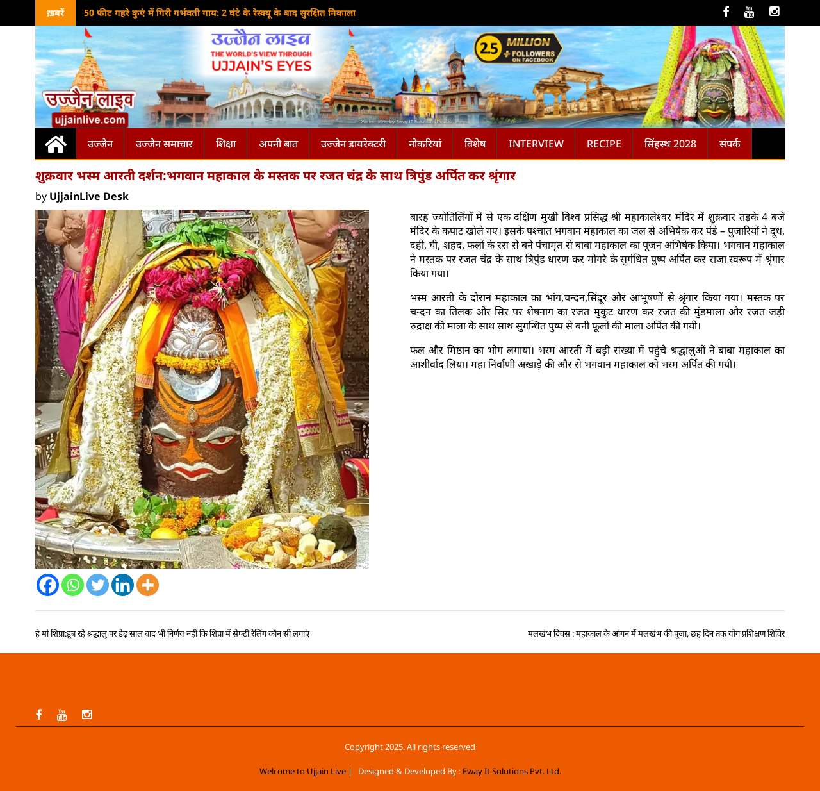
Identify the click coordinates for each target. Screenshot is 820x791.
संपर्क (730, 144)
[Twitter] (97, 585)
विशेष (475, 144)
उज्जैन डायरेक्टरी (353, 144)
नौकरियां (425, 144)
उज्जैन (100, 144)
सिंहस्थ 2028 (670, 144)
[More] (147, 585)
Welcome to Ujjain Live (302, 771)
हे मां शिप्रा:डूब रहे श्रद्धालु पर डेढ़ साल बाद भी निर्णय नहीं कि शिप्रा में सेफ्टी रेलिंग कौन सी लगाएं (172, 633)
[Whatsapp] (73, 585)
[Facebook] (48, 585)
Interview (536, 144)
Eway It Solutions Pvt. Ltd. (512, 771)
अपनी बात (278, 144)
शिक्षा (226, 144)
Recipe (604, 144)
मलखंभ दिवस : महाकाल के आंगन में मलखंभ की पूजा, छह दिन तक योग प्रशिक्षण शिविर (656, 633)
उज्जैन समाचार (164, 144)
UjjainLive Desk (89, 196)
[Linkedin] (122, 585)
